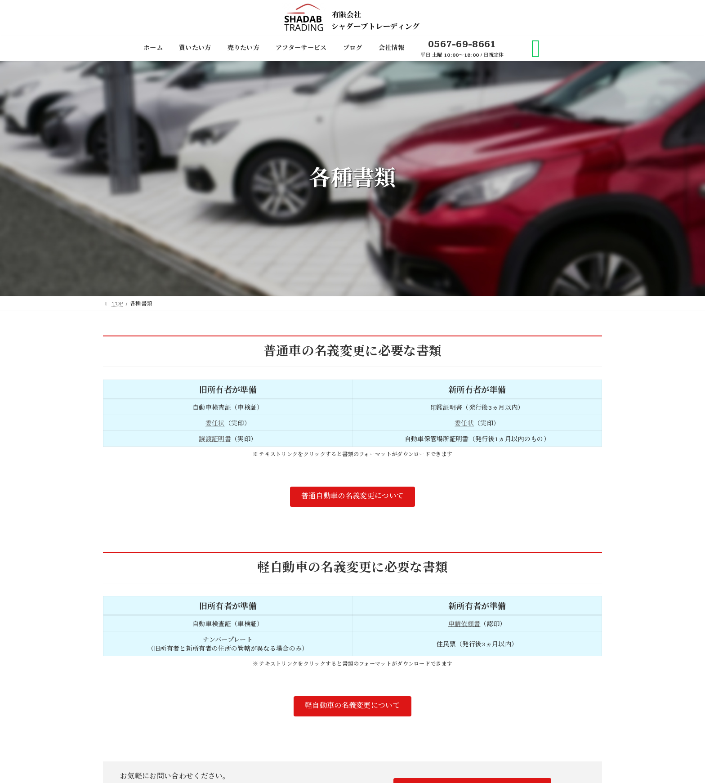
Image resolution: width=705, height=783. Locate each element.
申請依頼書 (464, 624)
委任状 (215, 423)
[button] (352, 497)
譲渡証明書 (215, 439)
